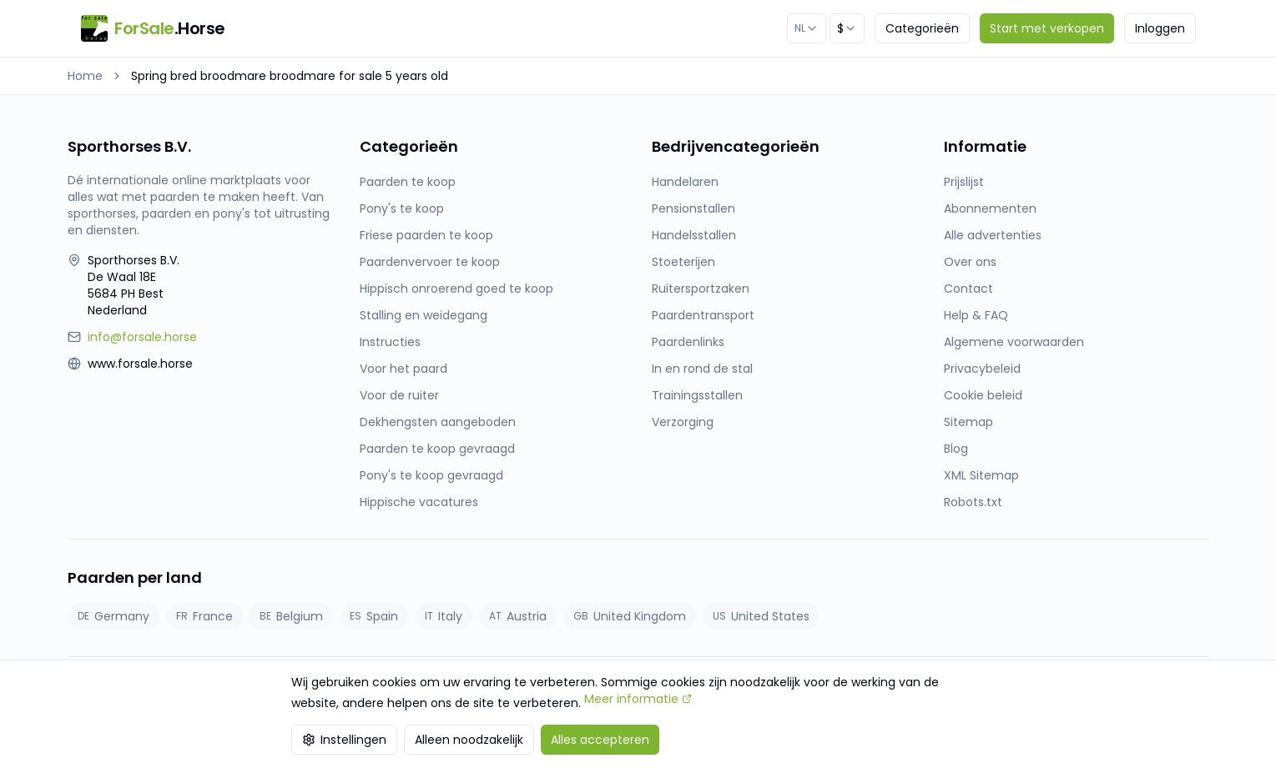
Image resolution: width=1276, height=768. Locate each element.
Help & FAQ (976, 315)
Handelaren (685, 181)
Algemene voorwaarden (1014, 342)
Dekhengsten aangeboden (438, 422)
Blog (956, 448)
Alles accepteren (600, 739)
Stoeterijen (683, 261)
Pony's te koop (402, 208)
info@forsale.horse (142, 337)
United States (761, 616)
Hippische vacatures (419, 502)
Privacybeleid (982, 368)
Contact (968, 288)
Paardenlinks (688, 342)
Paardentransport (703, 315)
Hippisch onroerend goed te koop (456, 288)
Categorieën (922, 28)
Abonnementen (990, 208)
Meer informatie (638, 698)
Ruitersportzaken (700, 288)
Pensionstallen (693, 208)
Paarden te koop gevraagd (437, 448)
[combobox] (806, 28)
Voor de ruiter (399, 395)
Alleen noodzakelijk (469, 739)
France (204, 616)
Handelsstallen (694, 235)
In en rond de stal (702, 368)
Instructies (390, 342)
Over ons (970, 261)
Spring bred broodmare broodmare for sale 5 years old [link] (289, 76)
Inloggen (1160, 28)
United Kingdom (629, 616)
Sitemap (968, 422)
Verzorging (683, 422)
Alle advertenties (992, 235)
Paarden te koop (408, 181)
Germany (113, 616)
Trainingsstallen (697, 395)
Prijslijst (964, 181)
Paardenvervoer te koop (430, 261)
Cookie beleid (983, 395)
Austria (518, 616)
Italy (443, 616)
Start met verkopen (1047, 28)
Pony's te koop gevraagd (431, 475)
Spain (374, 616)
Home (85, 76)
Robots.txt (973, 502)
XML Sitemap (981, 475)
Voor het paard (403, 368)
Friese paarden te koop (426, 235)
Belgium (291, 616)
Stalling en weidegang (423, 315)
